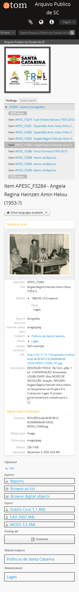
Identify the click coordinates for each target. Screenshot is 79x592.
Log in (67, 22)
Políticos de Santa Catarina (48, 336)
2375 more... (17, 113)
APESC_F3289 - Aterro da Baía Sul (35, 164)
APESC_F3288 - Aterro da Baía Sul (35, 157)
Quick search (28, 100)
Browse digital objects (27, 496)
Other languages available (28, 212)
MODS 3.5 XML (20, 524)
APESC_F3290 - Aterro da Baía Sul (35, 170)
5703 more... (17, 176)
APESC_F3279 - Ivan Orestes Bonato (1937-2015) (45, 120)
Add (11, 468)
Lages (35, 341)
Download (39, 539)
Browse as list (20, 488)
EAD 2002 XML (20, 516)
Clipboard (30, 22)
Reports (14, 481)
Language (41, 22)
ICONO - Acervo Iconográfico (27, 107)
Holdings (11, 100)
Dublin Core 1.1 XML (25, 509)
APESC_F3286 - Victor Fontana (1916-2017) (41, 151)
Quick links (51, 22)
